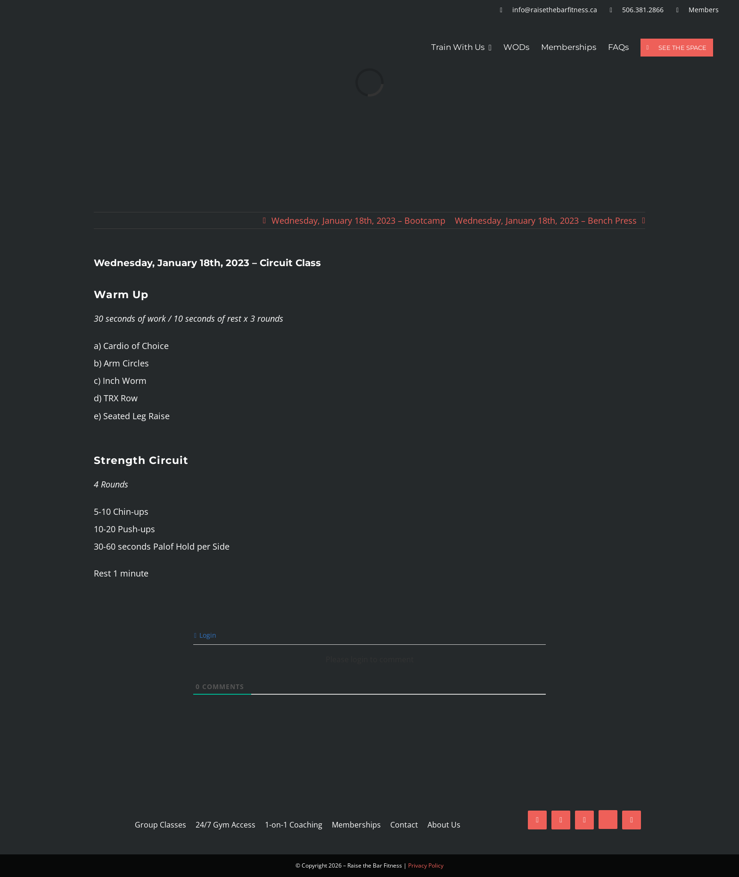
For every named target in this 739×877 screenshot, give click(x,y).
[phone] (631, 820)
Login (205, 635)
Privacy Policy (425, 865)
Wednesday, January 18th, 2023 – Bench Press (546, 220)
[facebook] (537, 820)
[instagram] (560, 820)
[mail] (584, 820)
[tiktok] (608, 819)
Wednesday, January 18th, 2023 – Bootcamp (358, 220)
